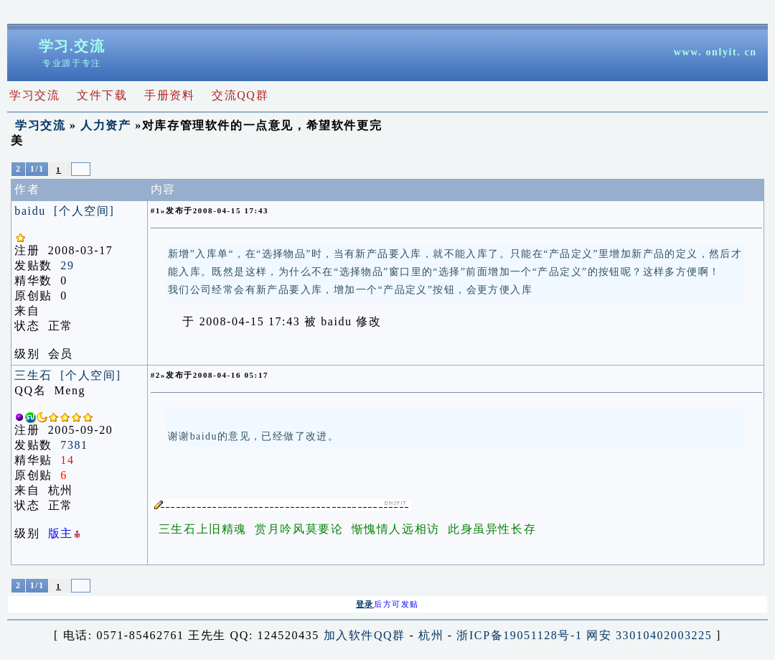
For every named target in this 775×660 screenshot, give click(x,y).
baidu (30, 211)
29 (67, 265)
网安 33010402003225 (649, 637)
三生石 (33, 375)
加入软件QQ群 (364, 637)
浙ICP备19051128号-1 (519, 637)
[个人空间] (84, 211)
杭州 (430, 637)
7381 (74, 445)
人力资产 (105, 125)
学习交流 (40, 125)
